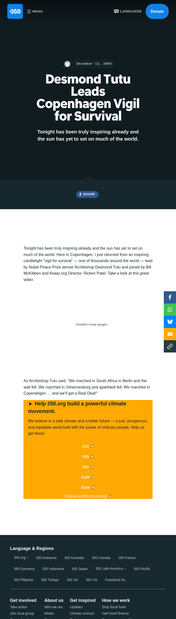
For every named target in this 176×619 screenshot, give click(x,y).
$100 (86, 477)
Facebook (170, 297)
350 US (91, 580)
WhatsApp (170, 309)
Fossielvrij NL (115, 580)
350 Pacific (142, 569)
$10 (86, 446)
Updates (76, 607)
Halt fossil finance (115, 613)
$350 (86, 487)
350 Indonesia (53, 569)
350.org (19, 557)
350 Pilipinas (23, 580)
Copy (170, 346)
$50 (86, 467)
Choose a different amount (86, 496)
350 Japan (80, 569)
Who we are (53, 607)
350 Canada (101, 558)
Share (89, 194)
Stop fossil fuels (114, 607)
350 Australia (74, 558)
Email (170, 334)
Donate (157, 11)
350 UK (72, 580)
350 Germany (24, 569)
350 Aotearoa (46, 558)
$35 (86, 457)
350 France (127, 558)
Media (49, 613)
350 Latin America (109, 568)
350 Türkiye (50, 580)
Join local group (22, 613)
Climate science (82, 613)
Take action (18, 607)
